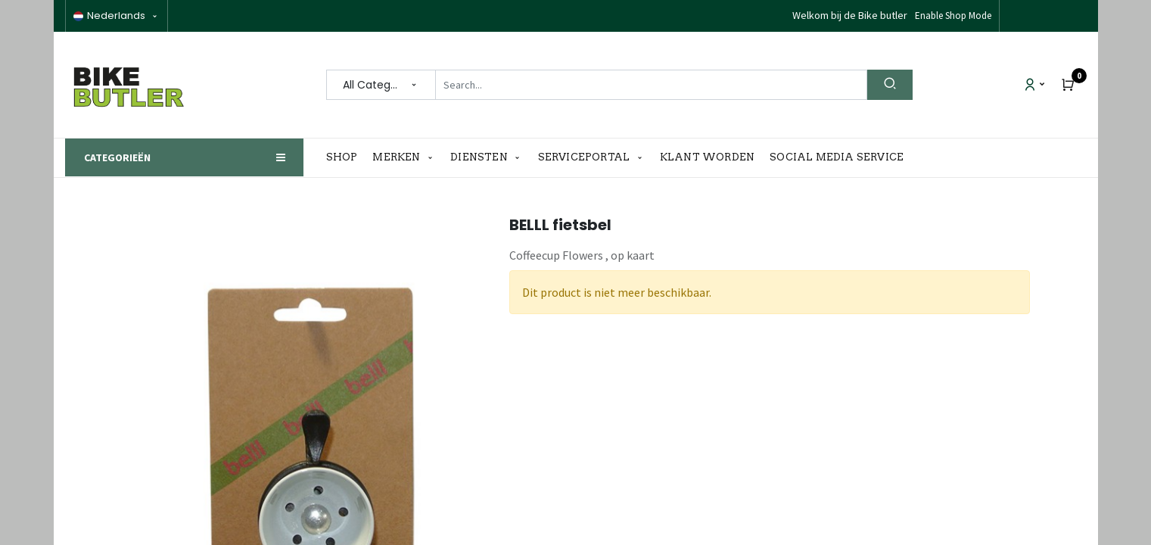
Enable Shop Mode (953, 15)
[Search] (890, 85)
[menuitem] (346, 157)
